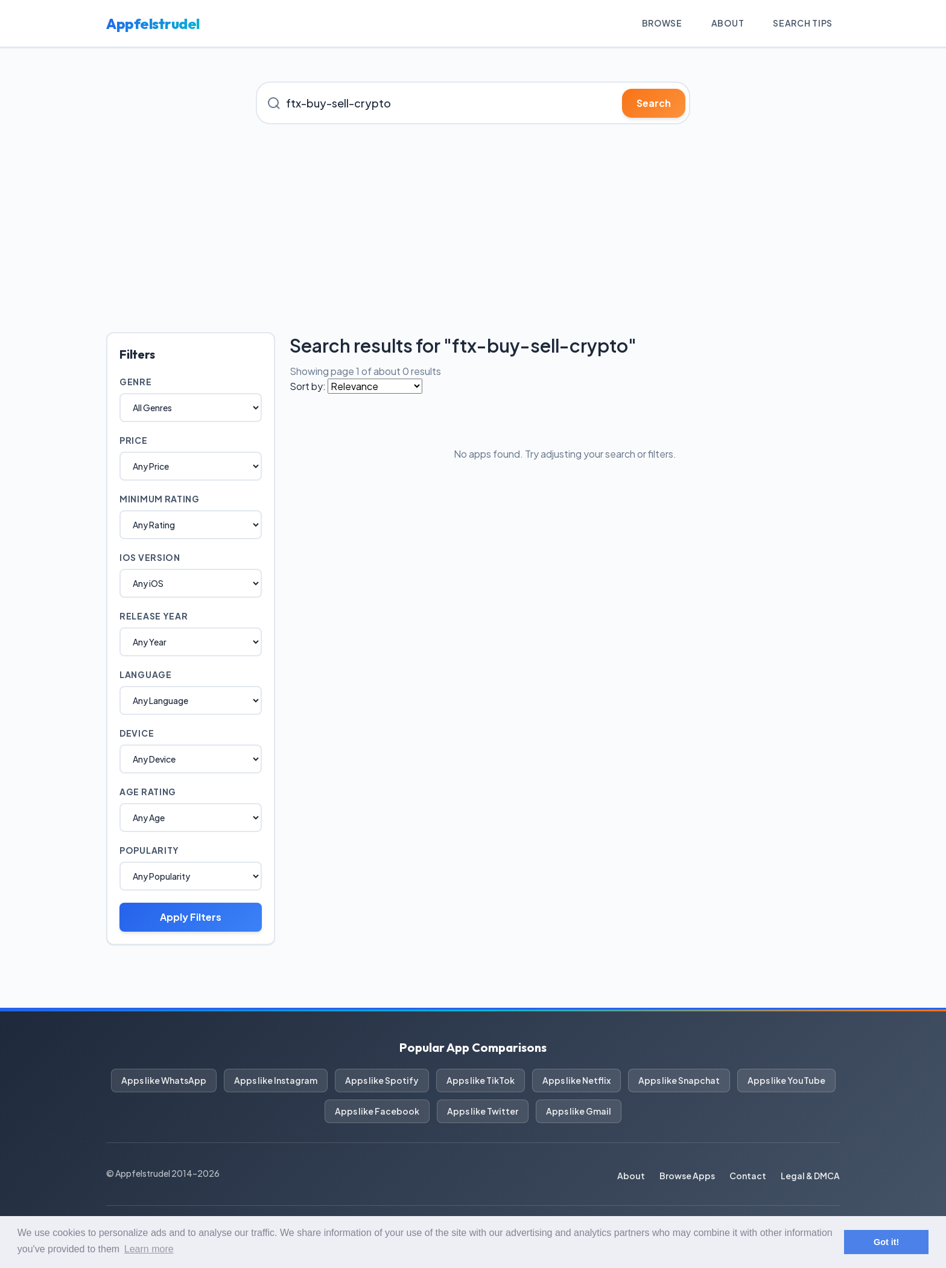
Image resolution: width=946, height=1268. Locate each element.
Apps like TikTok (480, 1080)
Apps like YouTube (786, 1080)
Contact (747, 1175)
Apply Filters (190, 917)
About (727, 23)
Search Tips (803, 23)
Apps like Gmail (578, 1111)
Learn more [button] (149, 1249)
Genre (135, 381)
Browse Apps (687, 1175)
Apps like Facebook (377, 1111)
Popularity (149, 850)
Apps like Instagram (275, 1080)
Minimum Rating (159, 498)
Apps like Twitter (482, 1111)
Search (653, 103)
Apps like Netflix (576, 1080)
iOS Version (149, 557)
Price (133, 440)
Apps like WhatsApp (163, 1080)
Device (136, 733)
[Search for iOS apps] (473, 103)
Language (145, 674)
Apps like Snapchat (679, 1080)
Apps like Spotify (382, 1080)
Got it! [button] (886, 1242)
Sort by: (308, 386)
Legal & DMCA (810, 1175)
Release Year (153, 615)
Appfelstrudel (153, 23)
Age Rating (147, 791)
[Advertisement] (473, 228)
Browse (662, 23)
